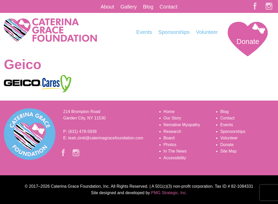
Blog (148, 7)
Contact (168, 7)
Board (169, 138)
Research (172, 131)
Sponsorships (174, 32)
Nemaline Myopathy (181, 125)
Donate (248, 41)
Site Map (228, 151)
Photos (169, 144)
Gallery (128, 7)
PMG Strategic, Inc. (169, 193)
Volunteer (207, 32)
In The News (175, 151)
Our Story (172, 118)
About (107, 7)
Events (144, 32)
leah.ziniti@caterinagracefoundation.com (105, 138)
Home (169, 111)
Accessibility (174, 158)
